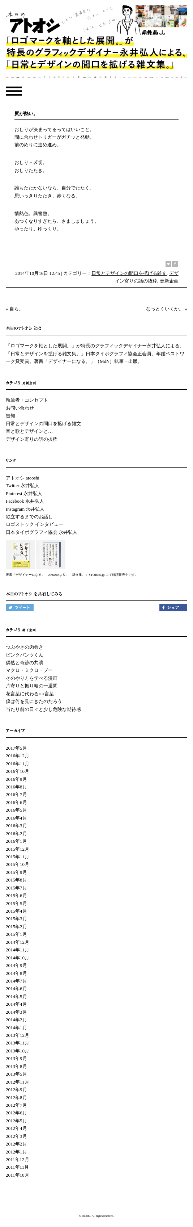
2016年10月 (17, 771)
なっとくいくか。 (165, 308)
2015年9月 (16, 872)
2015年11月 (17, 856)
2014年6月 (16, 988)
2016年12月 (17, 755)
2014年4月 (16, 1004)
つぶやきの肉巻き (24, 647)
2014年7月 (16, 981)
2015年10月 (17, 864)
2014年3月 (16, 1012)
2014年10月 (17, 957)
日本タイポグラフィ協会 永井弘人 (41, 532)
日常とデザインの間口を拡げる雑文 (129, 273)
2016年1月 (16, 841)
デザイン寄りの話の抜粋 (31, 439)
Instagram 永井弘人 (25, 509)
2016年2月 (16, 833)
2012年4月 (16, 1128)
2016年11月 (17, 763)
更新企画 (169, 281)
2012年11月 (17, 1082)
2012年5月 (16, 1120)
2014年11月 (17, 949)
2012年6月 (16, 1112)
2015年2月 (16, 926)
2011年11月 (17, 1167)
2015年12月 (17, 849)
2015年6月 (16, 895)
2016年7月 (16, 794)
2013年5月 (16, 1074)
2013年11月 (17, 1043)
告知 (10, 415)
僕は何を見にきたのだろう (34, 701)
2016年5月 (16, 810)
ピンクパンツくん (24, 655)
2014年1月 (16, 1027)
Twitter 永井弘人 (22, 485)
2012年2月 (16, 1144)
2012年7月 (16, 1105)
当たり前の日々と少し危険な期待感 (43, 709)
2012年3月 (16, 1136)
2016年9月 (16, 779)
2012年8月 (16, 1097)
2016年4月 (16, 818)
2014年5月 (16, 996)
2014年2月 (16, 1019)
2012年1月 (16, 1152)
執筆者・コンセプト (27, 400)
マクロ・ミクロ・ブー (29, 670)
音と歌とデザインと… (29, 431)
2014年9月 (16, 965)
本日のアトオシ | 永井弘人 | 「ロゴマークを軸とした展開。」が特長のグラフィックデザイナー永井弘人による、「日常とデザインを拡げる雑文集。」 (96, 44)
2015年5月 (16, 903)
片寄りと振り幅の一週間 (31, 685)
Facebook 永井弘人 (25, 501)
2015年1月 (16, 934)
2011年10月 (17, 1175)
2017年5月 (16, 748)
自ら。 (16, 308)
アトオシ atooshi (22, 478)
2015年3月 (16, 918)
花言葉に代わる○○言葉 (30, 693)
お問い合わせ (20, 408)
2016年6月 (16, 802)
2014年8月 (16, 973)
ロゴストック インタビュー (34, 524)
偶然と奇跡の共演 (24, 662)
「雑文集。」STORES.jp (86, 575)
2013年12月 (17, 1035)
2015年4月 (16, 911)
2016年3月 (16, 825)
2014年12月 (17, 942)
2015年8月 (16, 880)
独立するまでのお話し (29, 516)
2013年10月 (17, 1051)
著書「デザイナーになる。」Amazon (32, 575)
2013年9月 (16, 1058)
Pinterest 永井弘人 (24, 493)
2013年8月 (16, 1066)
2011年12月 (17, 1159)
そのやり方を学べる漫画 (31, 678)
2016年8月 (16, 787)
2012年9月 (16, 1089)
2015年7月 (16, 888)
